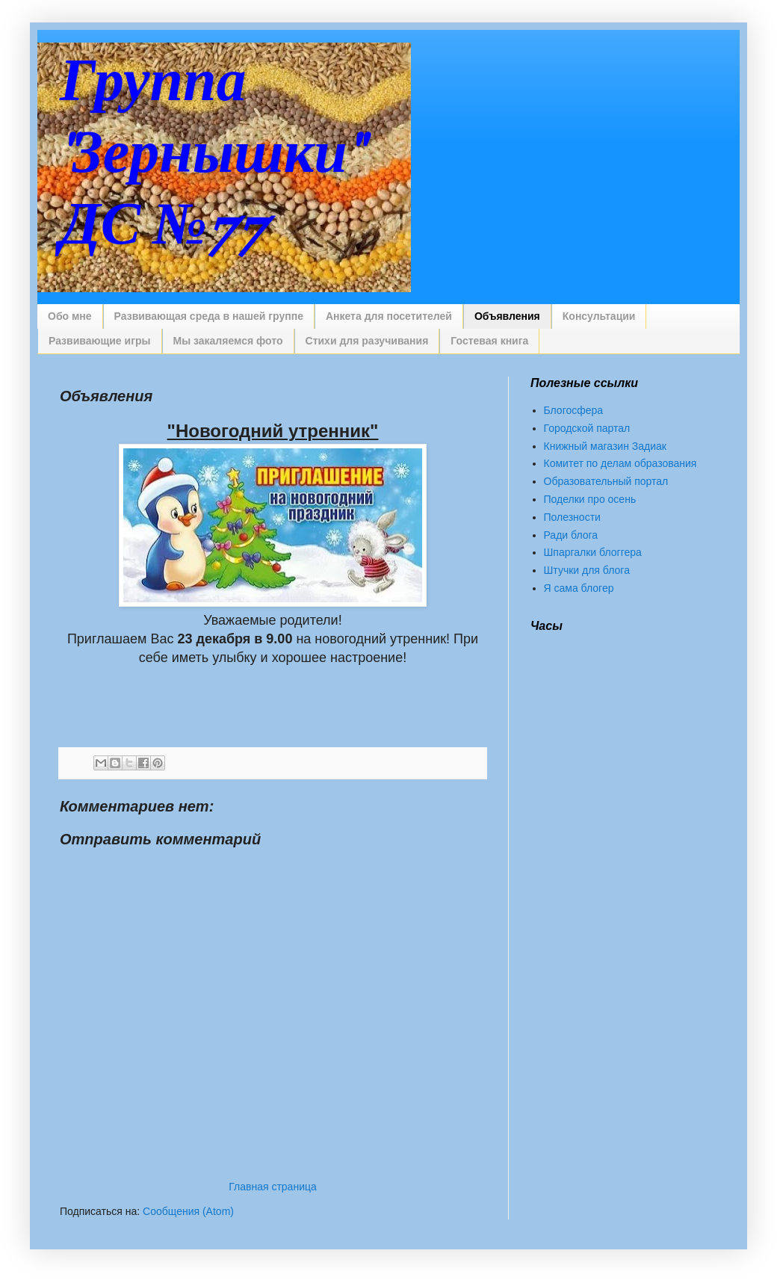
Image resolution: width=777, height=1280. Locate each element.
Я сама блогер (579, 588)
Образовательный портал (606, 481)
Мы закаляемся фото (228, 341)
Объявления (507, 316)
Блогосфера (574, 410)
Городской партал (587, 428)
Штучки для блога (587, 570)
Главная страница (273, 1187)
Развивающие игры (100, 341)
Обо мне (70, 316)
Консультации (599, 316)
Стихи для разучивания (367, 341)
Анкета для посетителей (389, 316)
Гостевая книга (489, 341)
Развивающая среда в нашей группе (208, 316)
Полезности (572, 517)
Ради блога (571, 535)
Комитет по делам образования (620, 463)
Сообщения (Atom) (188, 1211)
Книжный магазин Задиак (605, 446)
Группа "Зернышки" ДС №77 (210, 154)
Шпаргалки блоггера (593, 552)
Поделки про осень (590, 499)
